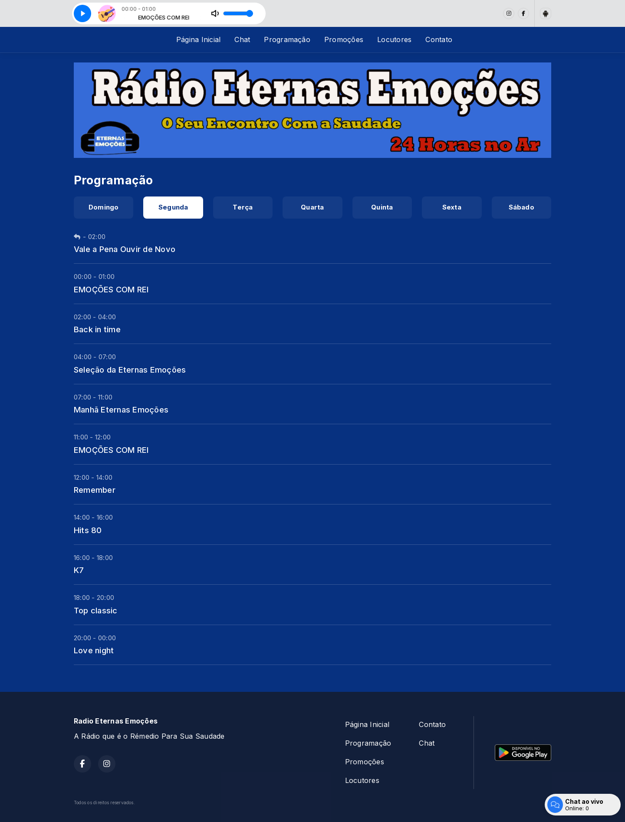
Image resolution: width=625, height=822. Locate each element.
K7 (79, 570)
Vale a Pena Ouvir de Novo (124, 249)
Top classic (96, 610)
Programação (287, 39)
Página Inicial (198, 39)
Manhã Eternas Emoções (121, 409)
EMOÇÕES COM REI (111, 289)
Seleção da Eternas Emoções (130, 369)
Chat (242, 39)
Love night (94, 650)
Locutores (394, 39)
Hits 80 (88, 530)
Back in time (97, 329)
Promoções (343, 39)
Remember (94, 490)
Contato (438, 39)
